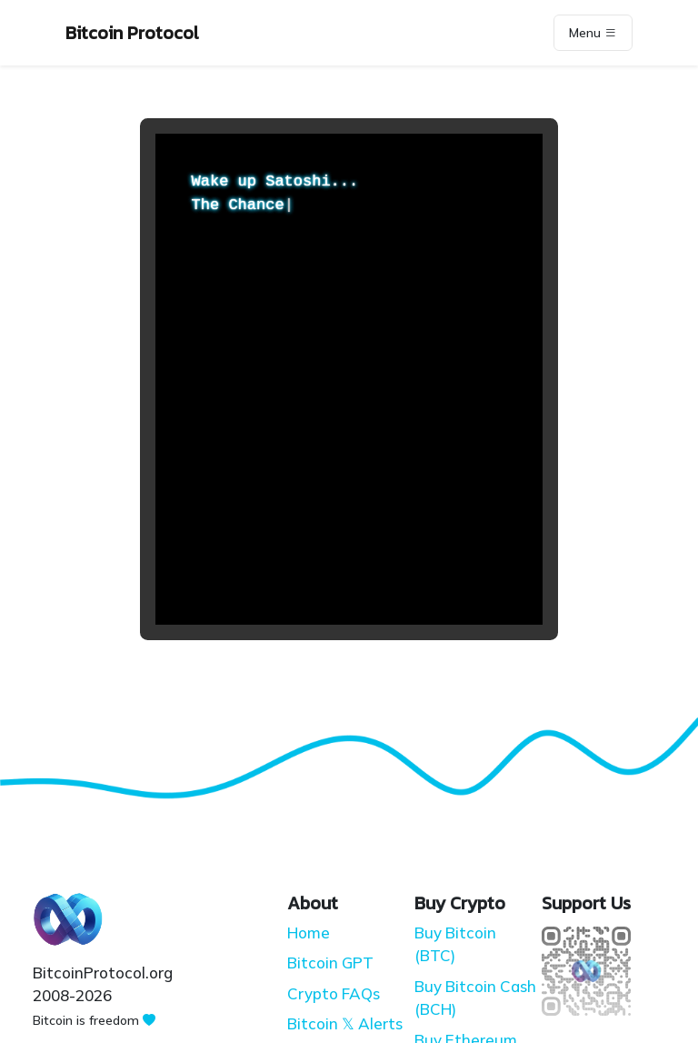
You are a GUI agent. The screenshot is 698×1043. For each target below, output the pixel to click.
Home (308, 932)
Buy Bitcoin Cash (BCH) (475, 998)
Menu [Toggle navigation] (593, 33)
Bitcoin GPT (330, 962)
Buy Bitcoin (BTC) (455, 944)
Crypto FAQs (333, 993)
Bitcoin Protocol (132, 32)
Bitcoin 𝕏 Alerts (345, 1023)
